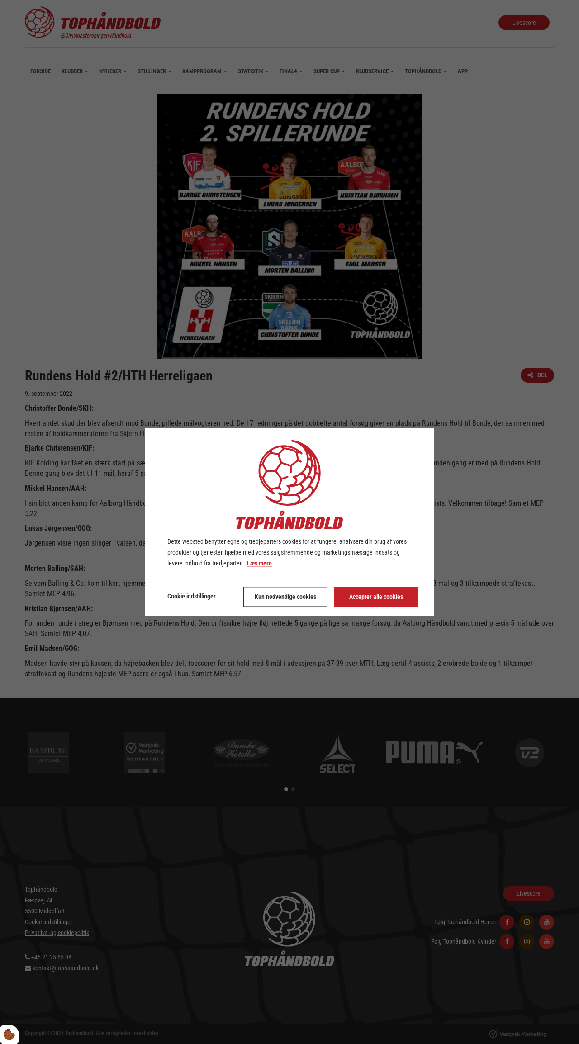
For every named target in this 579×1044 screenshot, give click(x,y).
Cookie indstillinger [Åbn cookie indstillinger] (191, 596)
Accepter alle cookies (376, 597)
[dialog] (289, 522)
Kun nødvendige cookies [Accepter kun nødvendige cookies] (285, 597)
